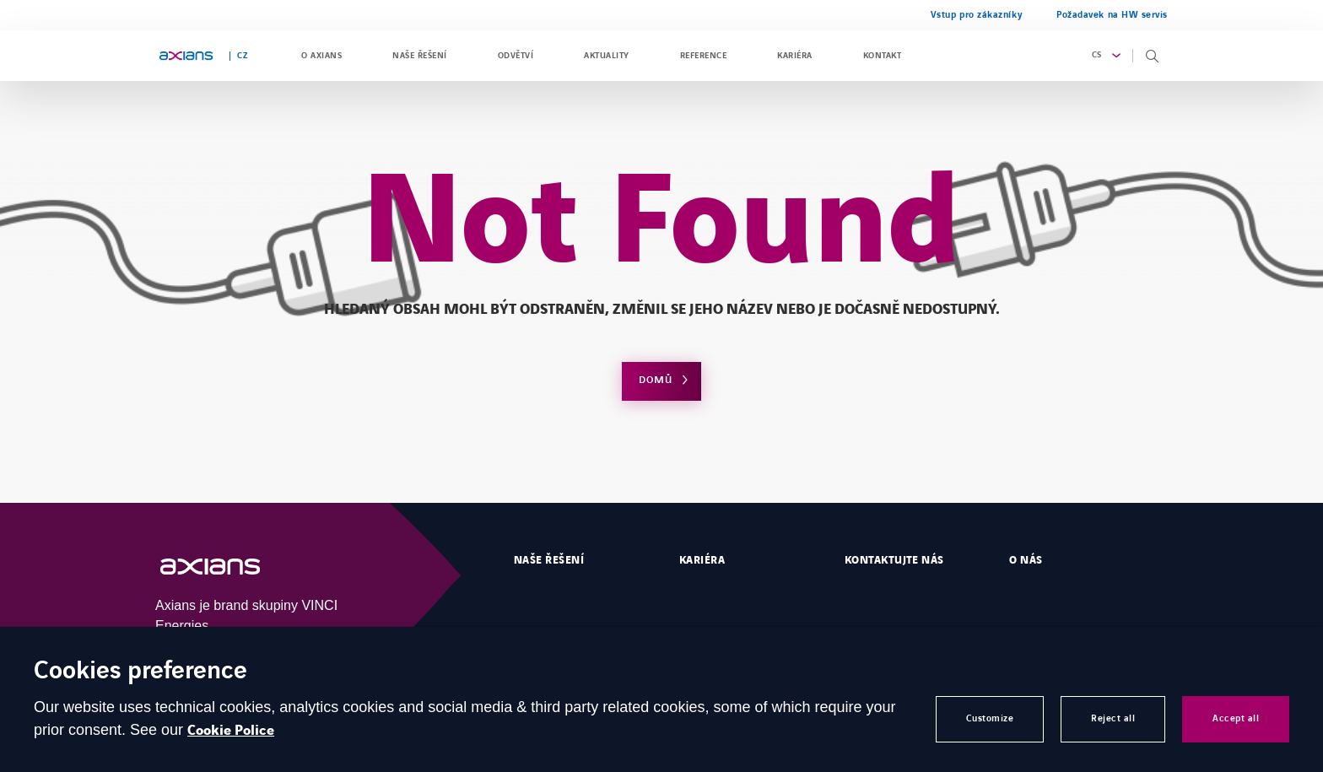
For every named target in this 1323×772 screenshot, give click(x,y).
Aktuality (606, 56)
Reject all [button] (1113, 718)
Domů (655, 380)
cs (1097, 55)
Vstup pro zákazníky (977, 14)
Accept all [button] (1235, 718)
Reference (703, 56)
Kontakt (882, 56)
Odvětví (515, 56)
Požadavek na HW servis (1112, 14)
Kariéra (794, 56)
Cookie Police (230, 730)
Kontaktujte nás (894, 560)
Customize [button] (990, 718)
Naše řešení (419, 56)
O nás (1025, 560)
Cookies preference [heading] (140, 672)
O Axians (321, 56)
